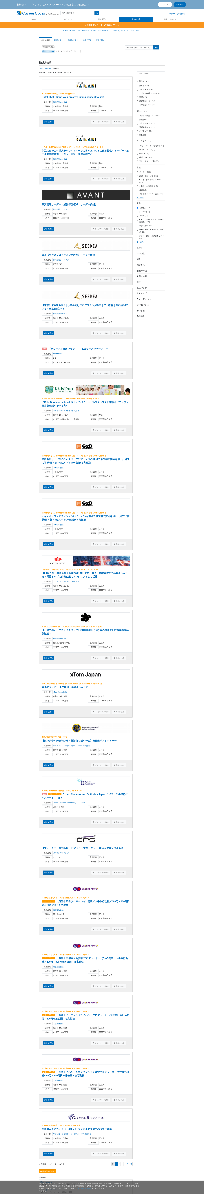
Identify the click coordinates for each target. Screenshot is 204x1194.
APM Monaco (58, 354)
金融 (142, 190)
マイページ (67, 19)
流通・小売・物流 (147, 176)
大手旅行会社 (58, 910)
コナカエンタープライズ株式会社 (66, 411)
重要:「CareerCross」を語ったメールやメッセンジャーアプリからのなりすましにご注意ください (102, 30)
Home (34, 19)
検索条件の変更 (48, 47)
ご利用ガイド (182, 14)
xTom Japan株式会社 (61, 692)
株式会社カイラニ (60, 102)
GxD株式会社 (58, 468)
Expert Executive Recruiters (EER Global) (69, 803)
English (172, 14)
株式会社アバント (60, 209)
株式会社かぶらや (60, 639)
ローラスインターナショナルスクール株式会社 (71, 746)
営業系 (142, 215)
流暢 (142, 97)
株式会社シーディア (61, 260)
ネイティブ (145, 89)
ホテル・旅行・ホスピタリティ (150, 237)
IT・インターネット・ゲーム (149, 181)
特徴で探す (100, 40)
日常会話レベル (146, 105)
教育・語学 (144, 226)
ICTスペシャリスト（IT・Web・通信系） (151, 220)
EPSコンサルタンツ (61, 853)
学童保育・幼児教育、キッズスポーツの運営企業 (72, 1134)
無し (143, 86)
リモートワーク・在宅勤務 (150, 146)
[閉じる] (42, 1191)
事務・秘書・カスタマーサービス (150, 230)
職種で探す (58, 40)
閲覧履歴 (101, 19)
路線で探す (87, 40)
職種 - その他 (48, 51)
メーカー (144, 172)
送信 (156, 47)
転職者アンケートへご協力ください (102, 25)
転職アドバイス (170, 19)
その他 (144, 208)
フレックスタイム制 (148, 161)
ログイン (164, 4)
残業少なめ (144, 157)
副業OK (143, 153)
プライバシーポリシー (83, 1188)
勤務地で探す (73, 40)
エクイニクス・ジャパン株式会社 (66, 582)
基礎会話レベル (146, 101)
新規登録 (179, 4)
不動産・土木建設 (147, 186)
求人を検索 (136, 19)
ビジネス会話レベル (148, 93)
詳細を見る (48, 122)
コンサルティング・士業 (150, 194)
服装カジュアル (146, 150)
